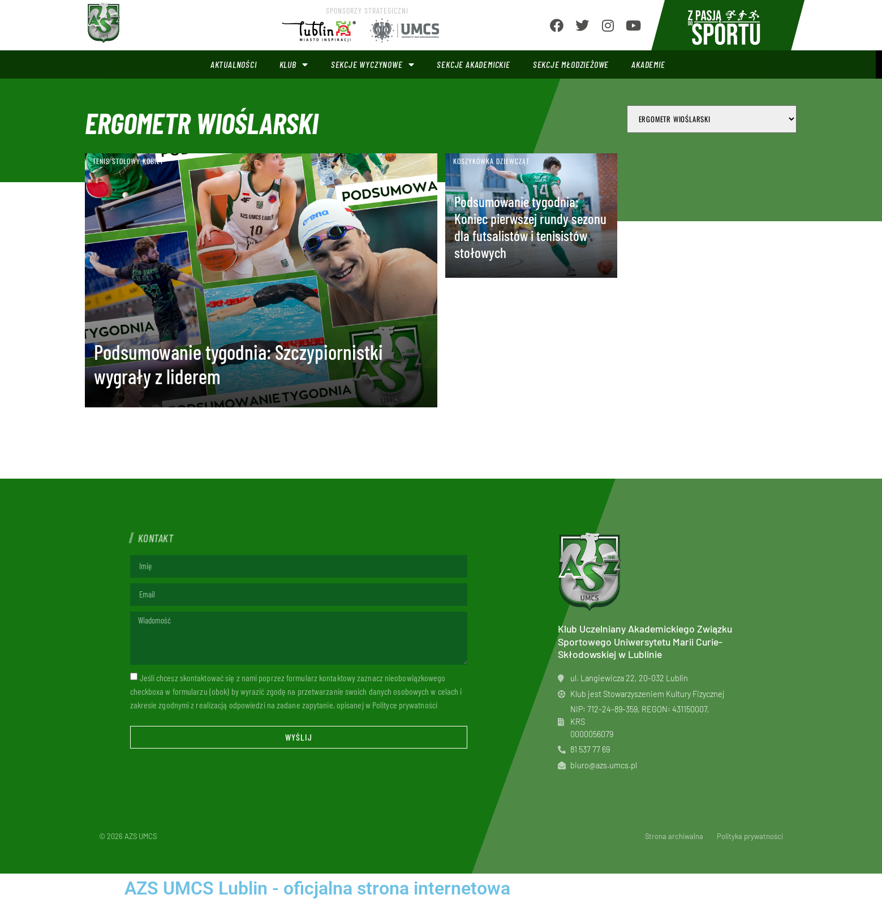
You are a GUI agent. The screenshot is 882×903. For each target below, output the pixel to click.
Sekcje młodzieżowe (571, 64)
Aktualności (233, 64)
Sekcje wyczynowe (373, 64)
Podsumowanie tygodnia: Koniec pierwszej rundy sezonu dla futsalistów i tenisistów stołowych (530, 227)
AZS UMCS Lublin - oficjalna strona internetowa (317, 888)
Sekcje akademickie (473, 64)
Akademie (648, 64)
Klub (293, 64)
